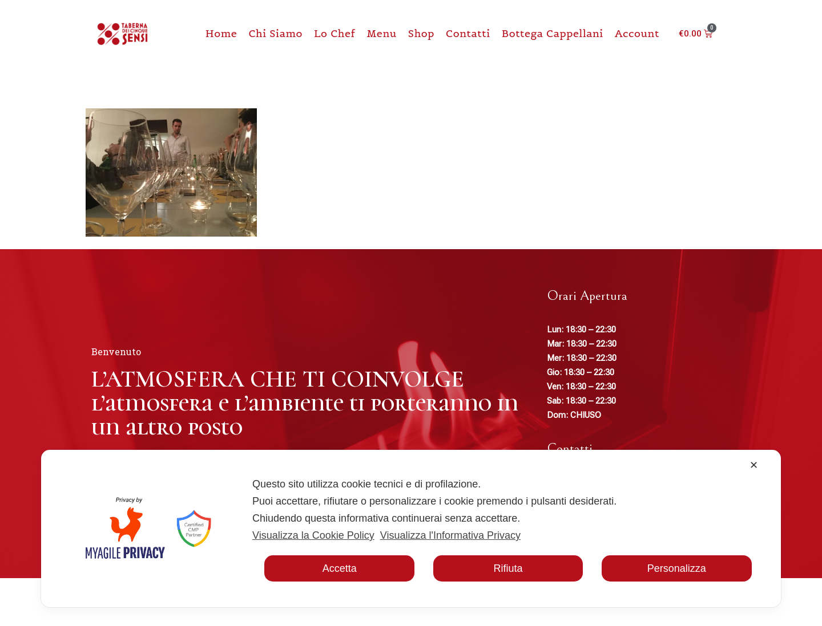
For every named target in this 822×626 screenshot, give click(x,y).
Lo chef (334, 33)
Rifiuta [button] (507, 568)
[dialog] (411, 528)
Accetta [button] (340, 568)
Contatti (468, 33)
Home (221, 33)
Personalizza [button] (676, 568)
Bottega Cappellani (552, 33)
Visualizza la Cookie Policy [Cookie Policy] (313, 535)
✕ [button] (754, 465)
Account (637, 33)
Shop (421, 33)
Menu (381, 33)
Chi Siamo (275, 33)
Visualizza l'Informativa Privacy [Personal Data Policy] (450, 535)
